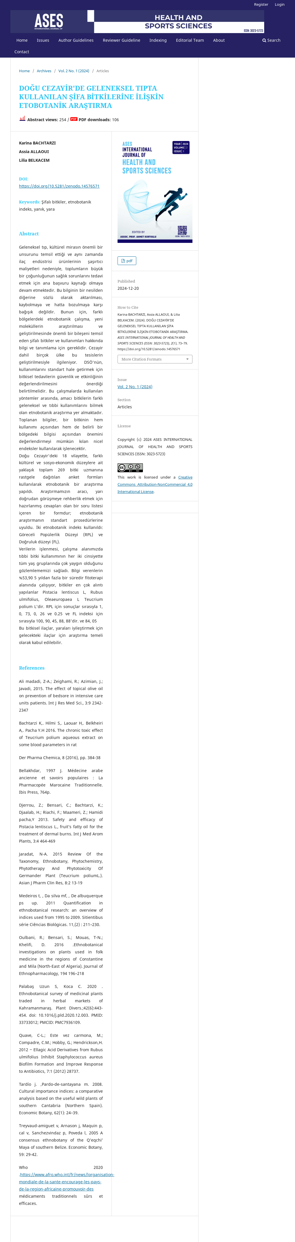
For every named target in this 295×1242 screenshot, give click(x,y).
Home (22, 40)
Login (280, 4)
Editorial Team (190, 40)
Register (261, 4)
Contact (21, 51)
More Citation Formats (142, 359)
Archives (44, 70)
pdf (129, 260)
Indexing (158, 40)
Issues (43, 40)
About (219, 40)
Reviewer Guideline (121, 40)
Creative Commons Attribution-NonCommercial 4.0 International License (155, 484)
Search (271, 40)
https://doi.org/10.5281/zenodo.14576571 (59, 186)
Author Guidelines (76, 40)
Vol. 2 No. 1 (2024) (73, 70)
